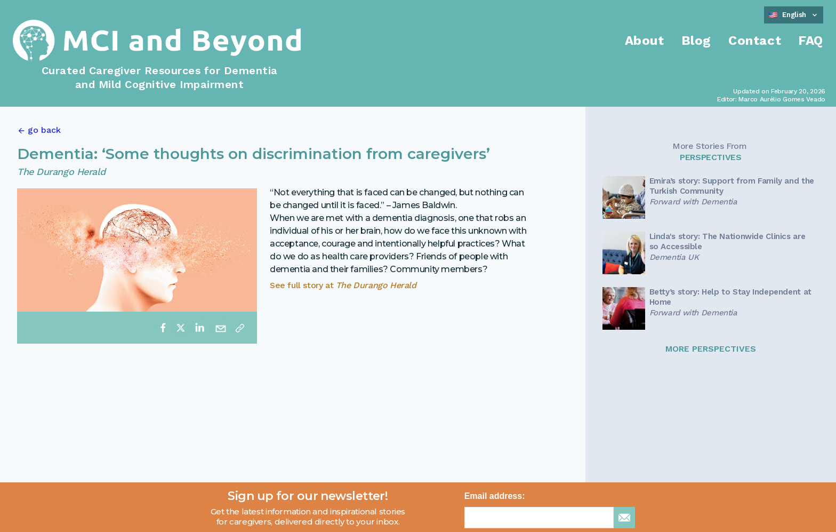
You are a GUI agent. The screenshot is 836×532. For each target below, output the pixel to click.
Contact (754, 40)
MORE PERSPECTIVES (710, 349)
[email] (220, 328)
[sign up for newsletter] (624, 517)
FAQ (810, 40)
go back (44, 130)
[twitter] (181, 328)
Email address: (494, 496)
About (644, 40)
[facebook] (163, 328)
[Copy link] (239, 328)
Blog (696, 40)
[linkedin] (199, 328)
